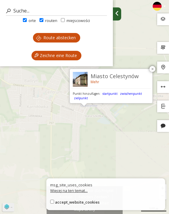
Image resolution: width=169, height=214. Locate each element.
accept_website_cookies (77, 202)
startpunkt (110, 94)
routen (48, 20)
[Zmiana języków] (159, 6)
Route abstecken (56, 37)
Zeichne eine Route (55, 55)
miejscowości (75, 20)
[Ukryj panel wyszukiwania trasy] (117, 14)
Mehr (95, 81)
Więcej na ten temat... (69, 190)
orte (29, 20)
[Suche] (56, 11)
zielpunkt (81, 98)
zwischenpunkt (131, 94)
